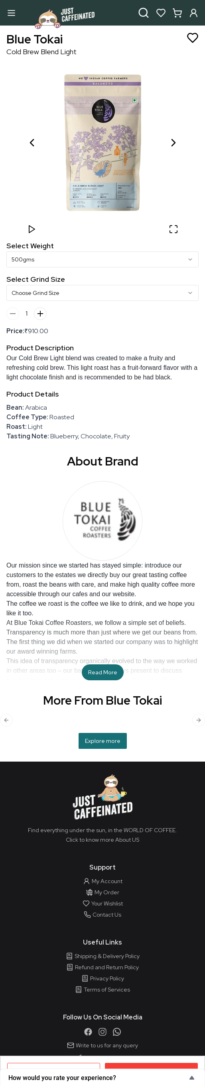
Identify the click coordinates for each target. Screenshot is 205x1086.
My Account (102, 881)
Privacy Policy (102, 978)
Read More (102, 672)
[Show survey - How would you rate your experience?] (102, 1077)
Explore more (102, 740)
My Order (102, 892)
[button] (102, 142)
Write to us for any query (102, 1045)
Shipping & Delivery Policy (103, 956)
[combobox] (102, 259)
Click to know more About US (102, 839)
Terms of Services (102, 989)
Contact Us (102, 914)
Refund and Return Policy (102, 967)
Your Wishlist (103, 903)
